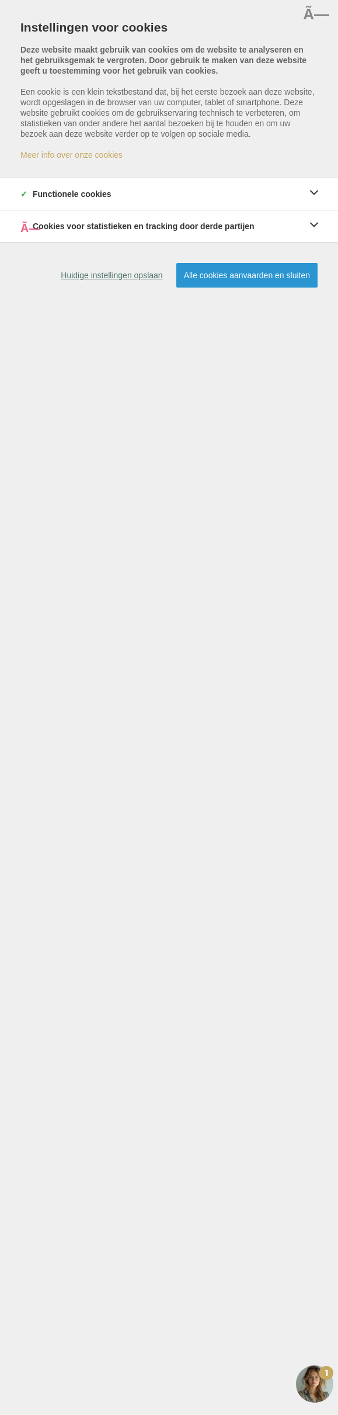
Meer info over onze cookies (71, 155)
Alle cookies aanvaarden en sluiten (247, 275)
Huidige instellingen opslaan (111, 275)
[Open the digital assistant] (314, 1384)
